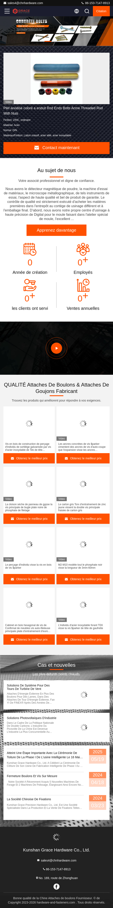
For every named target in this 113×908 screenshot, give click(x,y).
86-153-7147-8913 (95, 3)
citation (101, 11)
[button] (48, 41)
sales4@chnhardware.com (23, 3)
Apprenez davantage (56, 230)
